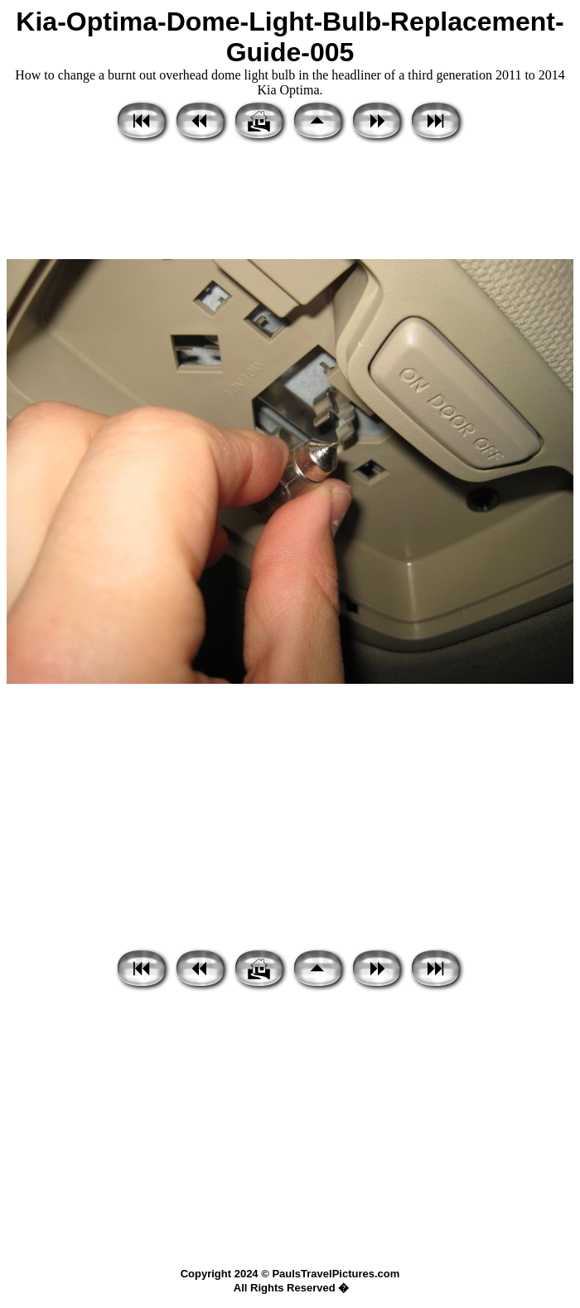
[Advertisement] (290, 202)
